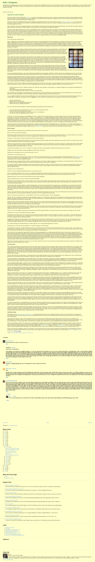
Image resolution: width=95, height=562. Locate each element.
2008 (5, 469)
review (27, 332)
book (11, 332)
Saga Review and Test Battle (10, 452)
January (7, 464)
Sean (7, 361)
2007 (5, 471)
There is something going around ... (12, 454)
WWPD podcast (78, 156)
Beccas (7, 340)
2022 (5, 432)
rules (30, 332)
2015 (5, 441)
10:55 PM (11, 340)
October (7, 457)
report (24, 332)
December (8, 446)
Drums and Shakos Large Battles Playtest (13, 518)
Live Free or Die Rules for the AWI (12, 515)
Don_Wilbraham (9, 380)
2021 (5, 433)
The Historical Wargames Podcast (67, 21)
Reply (7, 344)
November (8, 456)
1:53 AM (14, 368)
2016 (5, 440)
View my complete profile (8, 559)
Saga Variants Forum (9, 477)
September (8, 459)
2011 (5, 465)
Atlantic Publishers (61, 325)
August (7, 460)
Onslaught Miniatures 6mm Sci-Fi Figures (13, 511)
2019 (5, 436)
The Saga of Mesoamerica (10, 450)
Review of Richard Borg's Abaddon (12, 449)
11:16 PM (13, 347)
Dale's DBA (7, 528)
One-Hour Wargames (9, 503)
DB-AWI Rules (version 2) (10, 532)
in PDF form (71, 329)
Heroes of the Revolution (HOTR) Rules (13, 534)
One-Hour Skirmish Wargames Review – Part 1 (14, 488)
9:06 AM (15, 380)
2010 (5, 467)
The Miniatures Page (39, 126)
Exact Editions (44, 325)
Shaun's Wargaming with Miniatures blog (25, 314)
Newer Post (5, 422)
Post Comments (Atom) (12, 425)
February (7, 463)
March (7, 461)
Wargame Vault (79, 329)
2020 (5, 434)
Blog (6, 476)
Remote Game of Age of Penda (11, 500)
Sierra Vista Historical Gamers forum (12, 531)
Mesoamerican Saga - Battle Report (12, 448)
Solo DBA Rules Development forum (12, 529)
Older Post (90, 422)
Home (48, 422)
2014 (5, 442)
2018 (5, 437)
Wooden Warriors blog (9, 527)
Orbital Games (28, 17)
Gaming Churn (8, 453)
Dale (10, 396)
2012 (5, 445)
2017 (5, 438)
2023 (5, 430)
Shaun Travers (9, 368)
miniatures (20, 332)
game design (15, 332)
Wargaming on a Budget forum (11, 530)
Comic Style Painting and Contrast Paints (13, 496)
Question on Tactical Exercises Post (12, 485)
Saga (32, 332)
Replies (8, 394)
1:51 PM (14, 396)
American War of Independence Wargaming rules (14, 535)
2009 (5, 468)
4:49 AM (10, 361)
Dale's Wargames (10, 2)
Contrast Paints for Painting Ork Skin (12, 507)
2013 (5, 444)
